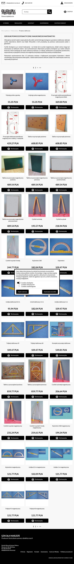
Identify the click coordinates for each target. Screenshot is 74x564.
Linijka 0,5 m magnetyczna (37, 467)
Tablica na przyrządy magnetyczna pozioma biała (61, 179)
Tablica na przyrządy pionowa (61, 136)
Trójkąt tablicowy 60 (37, 343)
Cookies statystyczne (28, 284)
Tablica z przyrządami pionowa (37, 384)
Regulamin (18, 23)
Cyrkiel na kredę (37, 219)
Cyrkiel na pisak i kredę (13, 260)
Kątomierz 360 (37, 260)
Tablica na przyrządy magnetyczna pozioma (12, 179)
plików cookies (29, 273)
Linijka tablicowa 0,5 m (13, 302)
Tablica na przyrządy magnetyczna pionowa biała (12, 220)
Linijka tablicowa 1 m (61, 302)
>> (40, 68)
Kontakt (31, 23)
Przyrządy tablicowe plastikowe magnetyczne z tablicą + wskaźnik (12, 137)
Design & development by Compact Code (61, 558)
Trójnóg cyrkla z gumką (13, 95)
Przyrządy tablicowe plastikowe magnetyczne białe (61, 96)
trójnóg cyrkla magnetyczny (37, 95)
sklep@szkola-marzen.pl (13, 3)
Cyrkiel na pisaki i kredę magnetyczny (37, 427)
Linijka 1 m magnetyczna (61, 467)
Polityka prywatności (11, 28)
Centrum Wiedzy (60, 23)
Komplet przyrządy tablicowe (61, 343)
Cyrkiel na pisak (61, 219)
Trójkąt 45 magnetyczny (12, 508)
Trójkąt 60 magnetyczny (37, 508)
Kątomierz (61, 260)
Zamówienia (44, 23)
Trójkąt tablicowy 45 (12, 343)
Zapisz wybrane (22, 292)
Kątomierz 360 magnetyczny (61, 426)
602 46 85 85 (28, 3)
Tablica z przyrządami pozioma (12, 384)
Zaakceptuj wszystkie (50, 292)
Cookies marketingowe (28, 286)
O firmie (6, 23)
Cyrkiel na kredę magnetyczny (61, 384)
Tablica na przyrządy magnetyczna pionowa (36, 179)
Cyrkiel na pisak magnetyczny (13, 426)
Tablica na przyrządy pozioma (37, 136)
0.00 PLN (70, 11)
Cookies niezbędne (27, 283)
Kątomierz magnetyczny (12, 467)
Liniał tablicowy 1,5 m (37, 302)
